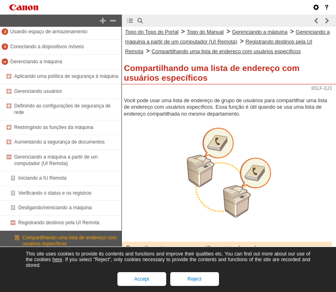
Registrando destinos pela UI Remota (58, 222)
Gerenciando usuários (38, 91)
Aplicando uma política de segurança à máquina (66, 76)
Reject (194, 279)
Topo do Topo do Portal (151, 32)
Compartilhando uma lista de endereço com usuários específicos (226, 51)
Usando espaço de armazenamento (48, 31)
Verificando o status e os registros (54, 193)
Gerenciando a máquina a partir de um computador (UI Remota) (56, 160)
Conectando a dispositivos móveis (47, 46)
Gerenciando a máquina (36, 61)
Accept (141, 279)
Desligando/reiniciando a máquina (55, 207)
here (57, 259)
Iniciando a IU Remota (42, 178)
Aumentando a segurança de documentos (59, 142)
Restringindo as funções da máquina (53, 127)
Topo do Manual (205, 32)
